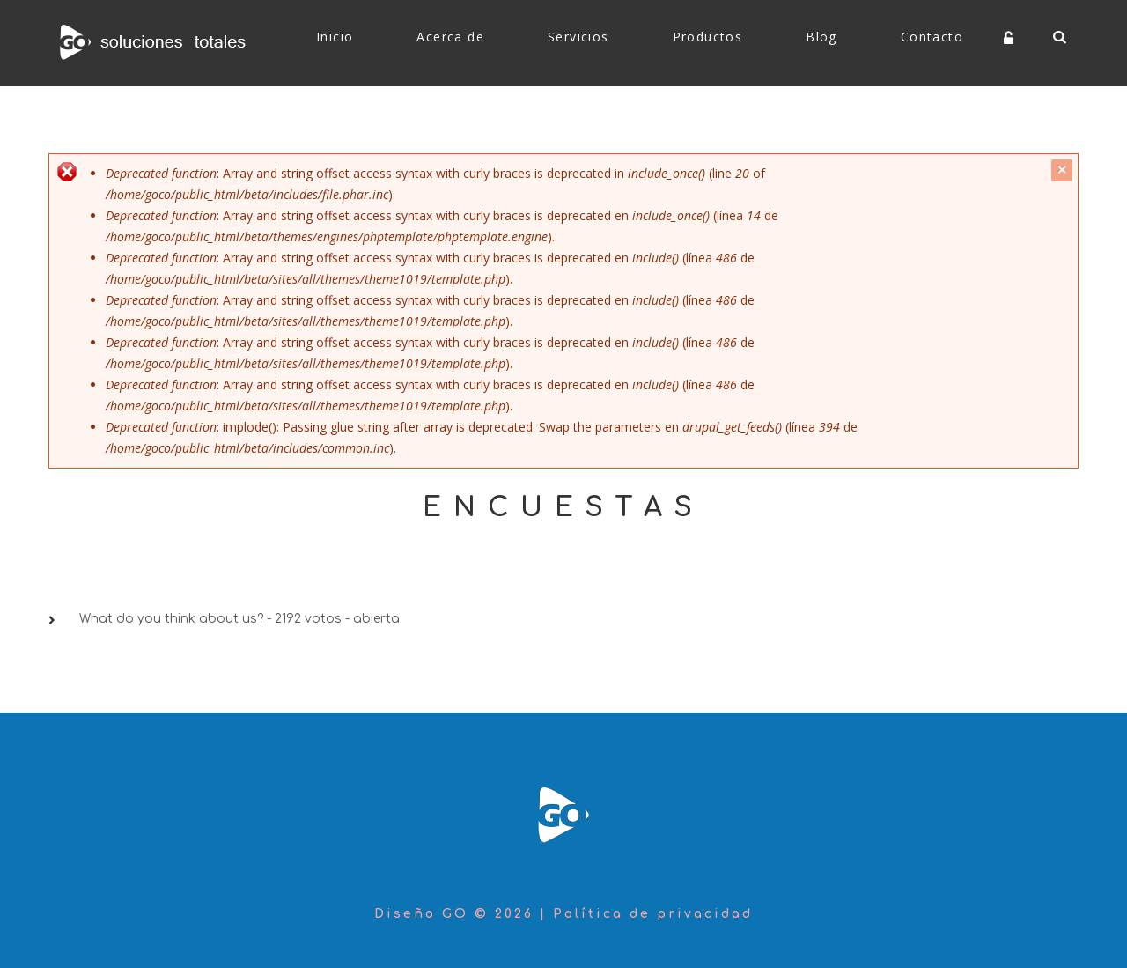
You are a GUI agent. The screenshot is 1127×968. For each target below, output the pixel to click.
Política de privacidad (653, 913)
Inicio (334, 36)
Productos (708, 36)
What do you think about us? (171, 618)
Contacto (932, 36)
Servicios (578, 36)
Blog (821, 36)
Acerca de (450, 36)
